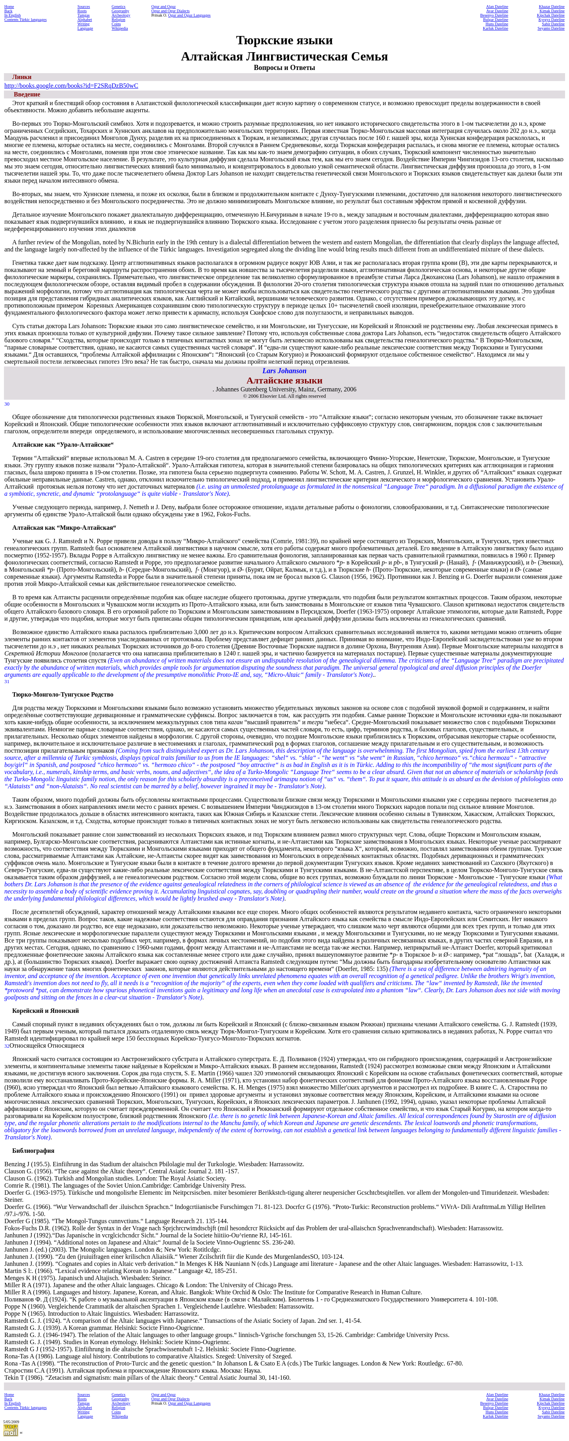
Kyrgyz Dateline (552, 19)
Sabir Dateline (553, 24)
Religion (118, 19)
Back (8, 11)
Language (85, 28)
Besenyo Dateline (494, 15)
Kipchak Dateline (551, 15)
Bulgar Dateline (496, 19)
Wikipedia (120, 28)
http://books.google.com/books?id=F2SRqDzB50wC (71, 85)
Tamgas (83, 15)
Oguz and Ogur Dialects (170, 11)
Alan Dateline (497, 6)
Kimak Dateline (552, 11)
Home (9, 6)
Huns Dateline (497, 24)
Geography (120, 11)
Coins (116, 24)
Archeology (121, 15)
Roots (82, 11)
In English (12, 15)
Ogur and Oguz (163, 6)
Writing (83, 24)
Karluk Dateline (495, 28)
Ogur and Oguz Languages (189, 15)
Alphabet (84, 19)
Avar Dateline (497, 11)
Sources (83, 6)
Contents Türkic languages (25, 19)
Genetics (119, 6)
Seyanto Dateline (551, 28)
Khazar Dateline (552, 6)
